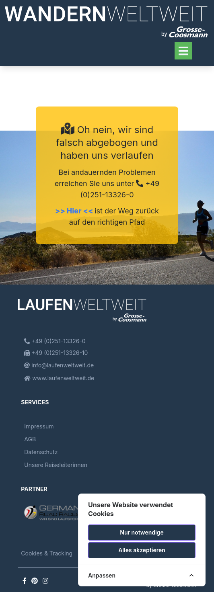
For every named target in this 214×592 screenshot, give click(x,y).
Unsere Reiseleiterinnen (55, 464)
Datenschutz (41, 452)
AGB (30, 439)
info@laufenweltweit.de (59, 365)
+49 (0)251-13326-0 (54, 341)
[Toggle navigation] (183, 50)
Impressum (39, 426)
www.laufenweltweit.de (59, 378)
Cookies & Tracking (46, 553)
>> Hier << (75, 211)
